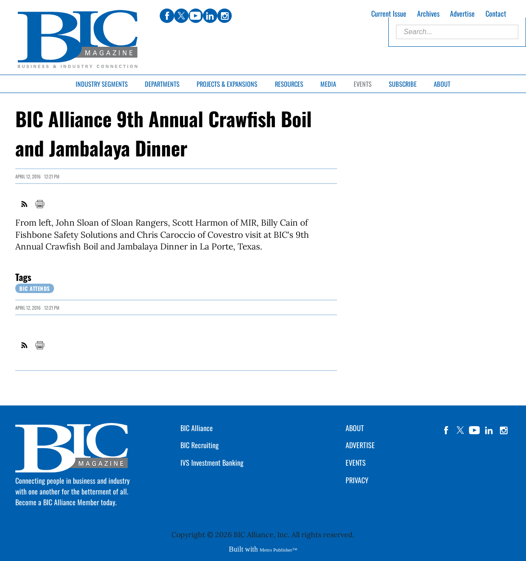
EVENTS (356, 462)
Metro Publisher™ (278, 549)
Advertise (462, 13)
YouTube (475, 430)
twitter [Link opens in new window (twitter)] (181, 16)
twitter (460, 430)
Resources (289, 84)
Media (328, 84)
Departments (162, 84)
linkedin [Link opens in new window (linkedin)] (210, 16)
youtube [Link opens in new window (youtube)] (196, 16)
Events (363, 84)
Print (39, 204)
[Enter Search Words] (457, 32)
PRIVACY (357, 480)
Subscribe (403, 84)
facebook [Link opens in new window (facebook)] (167, 16)
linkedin (489, 430)
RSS (24, 204)
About (442, 84)
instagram (503, 430)
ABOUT (355, 428)
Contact (496, 13)
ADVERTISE (360, 445)
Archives (428, 13)
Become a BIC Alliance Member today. (66, 502)
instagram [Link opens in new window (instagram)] (224, 16)
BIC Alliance (196, 428)
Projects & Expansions (227, 84)
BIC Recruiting (199, 445)
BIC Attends (34, 288)
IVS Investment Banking (211, 462)
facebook (446, 430)
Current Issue (388, 13)
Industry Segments (102, 84)
